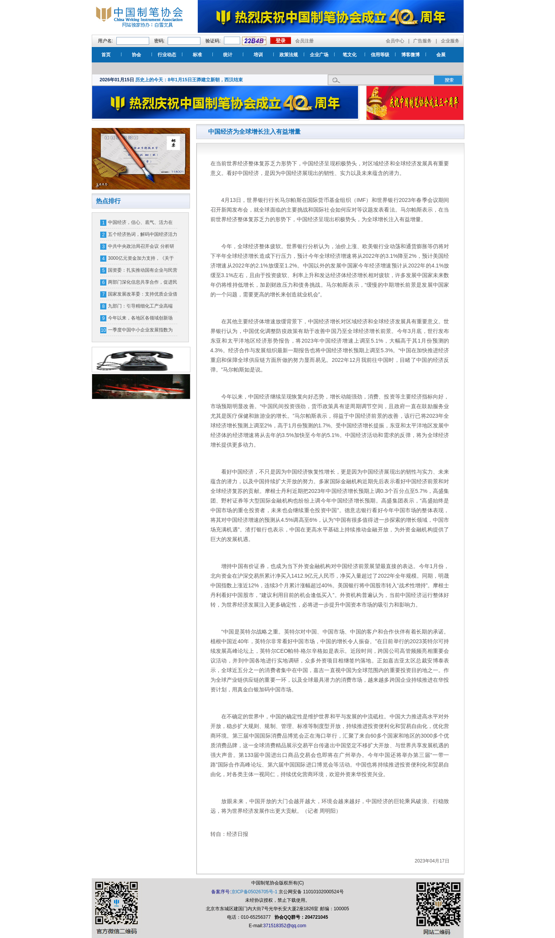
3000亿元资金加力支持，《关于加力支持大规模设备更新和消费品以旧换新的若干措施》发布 (142, 260)
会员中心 (395, 41)
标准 (197, 54)
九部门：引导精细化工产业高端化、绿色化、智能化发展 (140, 307)
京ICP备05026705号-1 (254, 891)
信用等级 (380, 54)
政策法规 (288, 54)
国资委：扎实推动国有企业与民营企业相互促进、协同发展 (142, 271)
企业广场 (319, 54)
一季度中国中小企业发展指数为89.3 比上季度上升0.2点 (140, 331)
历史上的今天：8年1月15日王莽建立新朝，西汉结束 (189, 79)
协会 (136, 54)
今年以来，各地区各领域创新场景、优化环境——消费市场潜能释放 (142, 319)
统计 (227, 54)
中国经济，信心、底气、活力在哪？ (140, 224)
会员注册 (304, 41)
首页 (106, 54)
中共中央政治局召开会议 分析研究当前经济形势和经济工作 (141, 248)
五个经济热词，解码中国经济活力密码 (142, 236)
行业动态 (167, 54)
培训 (258, 54)
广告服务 (422, 41)
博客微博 (410, 54)
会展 (441, 54)
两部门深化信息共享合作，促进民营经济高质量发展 (142, 283)
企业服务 (450, 41)
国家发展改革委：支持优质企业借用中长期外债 (142, 295)
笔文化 (350, 54)
